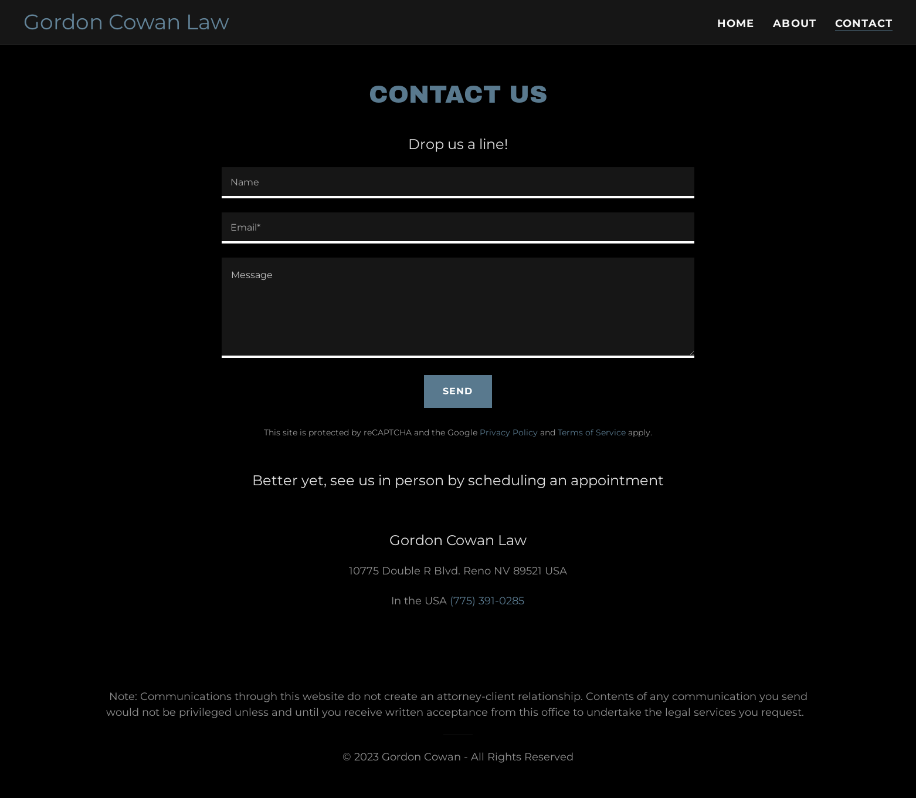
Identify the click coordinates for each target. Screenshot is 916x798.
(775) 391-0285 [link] (487, 600)
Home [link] (736, 23)
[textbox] (458, 182)
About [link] (794, 23)
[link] (126, 25)
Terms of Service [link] (592, 432)
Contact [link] (864, 23)
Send (458, 391)
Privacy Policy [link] (509, 432)
